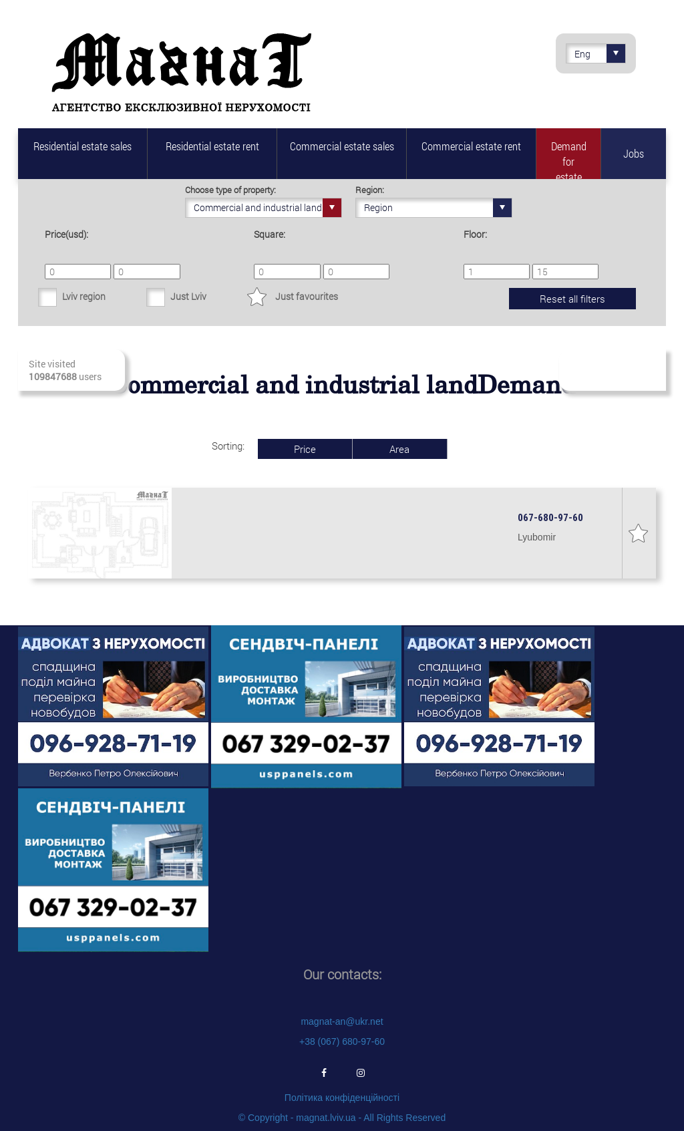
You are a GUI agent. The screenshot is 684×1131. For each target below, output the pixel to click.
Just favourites (306, 296)
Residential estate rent (212, 146)
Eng (599, 53)
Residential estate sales (82, 146)
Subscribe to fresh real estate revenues (611, 370)
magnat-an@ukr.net (342, 1021)
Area (399, 449)
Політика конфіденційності (342, 1097)
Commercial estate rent (471, 146)
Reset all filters (572, 298)
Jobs (633, 153)
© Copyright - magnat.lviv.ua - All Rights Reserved (342, 1117)
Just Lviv (188, 296)
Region (438, 208)
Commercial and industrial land (267, 208)
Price (305, 449)
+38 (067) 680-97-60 (342, 1041)
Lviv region (84, 296)
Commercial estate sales (342, 146)
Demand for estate (568, 158)
